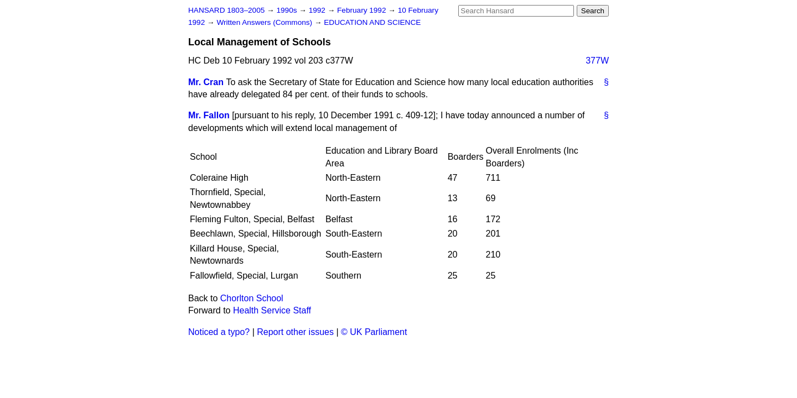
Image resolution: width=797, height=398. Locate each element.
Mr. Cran (206, 82)
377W (597, 60)
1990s (287, 10)
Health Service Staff (272, 310)
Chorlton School (251, 298)
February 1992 (362, 10)
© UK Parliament (374, 332)
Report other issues (295, 332)
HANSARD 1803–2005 (226, 10)
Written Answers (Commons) (265, 22)
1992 (318, 10)
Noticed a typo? (219, 332)
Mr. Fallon (209, 115)
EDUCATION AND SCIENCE (372, 22)
